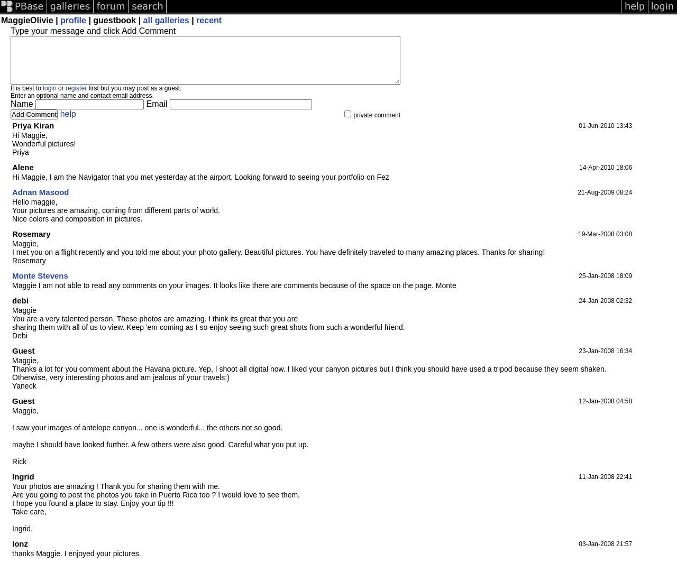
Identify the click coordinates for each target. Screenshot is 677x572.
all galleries (166, 20)
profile (73, 20)
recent (209, 20)
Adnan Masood (40, 201)
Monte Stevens (40, 285)
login (49, 98)
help (68, 123)
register (76, 98)
